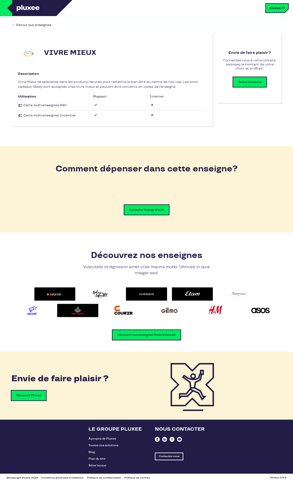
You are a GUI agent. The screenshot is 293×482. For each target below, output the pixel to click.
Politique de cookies (137, 477)
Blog (92, 452)
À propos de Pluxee (102, 438)
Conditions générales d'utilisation (62, 477)
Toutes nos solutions (103, 445)
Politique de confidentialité (104, 477)
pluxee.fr (277, 8)
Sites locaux (97, 465)
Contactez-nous (169, 456)
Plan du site (97, 458)
